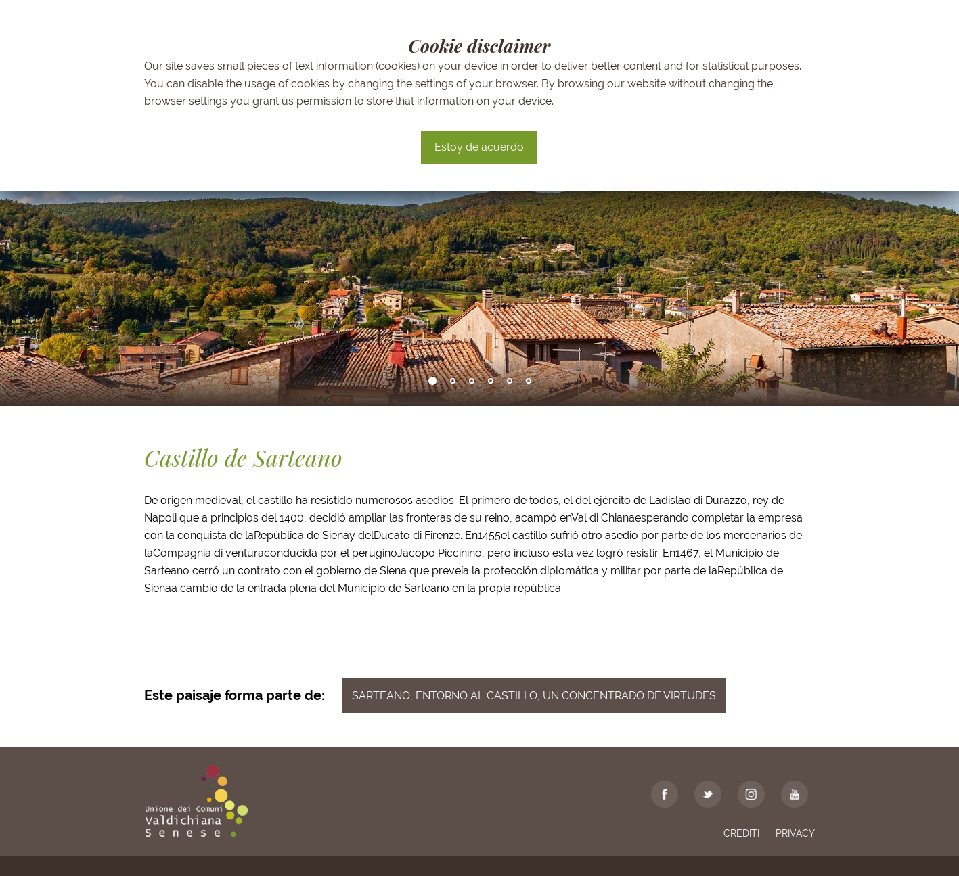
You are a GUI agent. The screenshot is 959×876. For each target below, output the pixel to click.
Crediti (741, 833)
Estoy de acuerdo (479, 147)
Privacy (795, 833)
